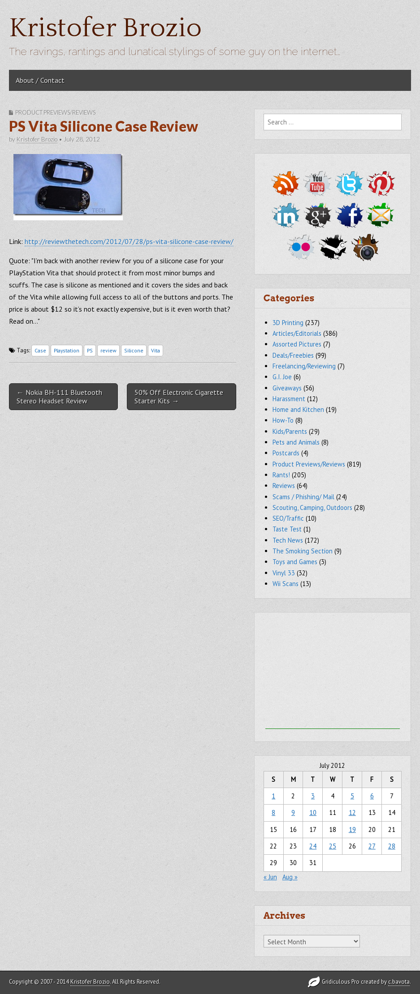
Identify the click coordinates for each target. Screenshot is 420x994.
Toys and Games (295, 561)
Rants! (281, 475)
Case (40, 350)
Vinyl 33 (284, 573)
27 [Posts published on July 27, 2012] (372, 846)
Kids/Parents (290, 431)
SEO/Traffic (288, 518)
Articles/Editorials (297, 333)
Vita (155, 350)
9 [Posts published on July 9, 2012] (293, 812)
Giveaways (287, 388)
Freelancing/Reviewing (304, 366)
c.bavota (399, 981)
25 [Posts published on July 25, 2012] (332, 846)
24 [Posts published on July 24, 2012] (312, 846)
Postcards (286, 453)
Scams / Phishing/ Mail (303, 497)
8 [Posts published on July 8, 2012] (273, 812)
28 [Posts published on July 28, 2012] (391, 846)
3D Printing (288, 322)
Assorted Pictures (297, 344)
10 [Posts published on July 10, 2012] (312, 812)
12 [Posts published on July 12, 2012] (352, 812)
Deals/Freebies (293, 355)
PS (90, 350)
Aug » (290, 877)
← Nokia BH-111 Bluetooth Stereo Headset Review (59, 396)
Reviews (284, 485)
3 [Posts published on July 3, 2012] (313, 796)
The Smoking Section (303, 551)
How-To (283, 420)
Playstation (66, 350)
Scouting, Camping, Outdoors (312, 507)
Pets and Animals (296, 442)
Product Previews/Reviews (55, 112)
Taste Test (287, 529)
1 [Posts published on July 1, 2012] (273, 796)
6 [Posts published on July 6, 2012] (372, 796)
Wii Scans (286, 583)
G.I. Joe (282, 377)
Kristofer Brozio (105, 28)
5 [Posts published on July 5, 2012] (352, 796)
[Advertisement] (332, 673)
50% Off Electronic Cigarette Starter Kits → (178, 396)
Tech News (288, 540)
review (108, 350)
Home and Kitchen (298, 409)
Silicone (133, 350)
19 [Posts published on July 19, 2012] (352, 829)
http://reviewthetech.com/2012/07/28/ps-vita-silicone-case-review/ (129, 241)
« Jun (270, 877)
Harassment (289, 398)
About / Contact (40, 80)
